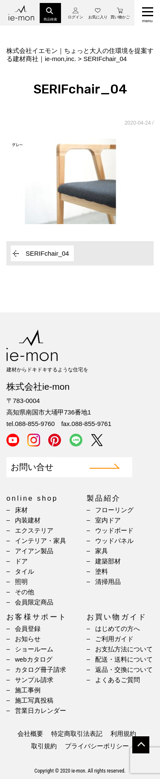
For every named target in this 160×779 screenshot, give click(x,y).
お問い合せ (32, 467)
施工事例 (28, 690)
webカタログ (33, 659)
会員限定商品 (34, 602)
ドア (21, 561)
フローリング (114, 509)
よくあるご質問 (117, 679)
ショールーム (34, 649)
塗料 (101, 571)
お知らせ (28, 638)
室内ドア (108, 520)
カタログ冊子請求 (40, 669)
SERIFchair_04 (47, 253)
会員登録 (28, 628)
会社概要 (30, 733)
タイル (24, 571)
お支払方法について (124, 649)
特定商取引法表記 (76, 733)
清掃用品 (108, 581)
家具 (101, 550)
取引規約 (44, 746)
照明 (21, 581)
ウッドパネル (114, 540)
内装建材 (28, 520)
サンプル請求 (34, 679)
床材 (21, 509)
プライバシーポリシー (97, 746)
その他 (24, 591)
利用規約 (123, 733)
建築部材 (108, 561)
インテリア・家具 (40, 540)
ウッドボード (114, 530)
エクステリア (34, 530)
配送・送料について (124, 659)
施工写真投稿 (34, 700)
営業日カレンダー (40, 710)
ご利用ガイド (114, 638)
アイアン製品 (34, 550)
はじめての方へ (117, 628)
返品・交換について (124, 669)
